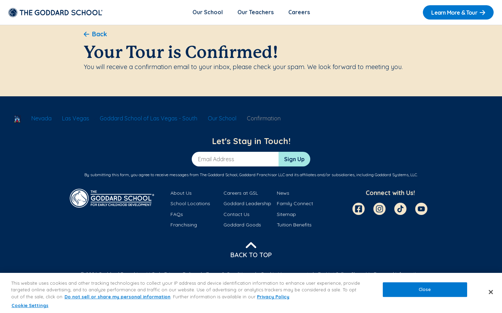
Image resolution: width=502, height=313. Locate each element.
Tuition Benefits (294, 225)
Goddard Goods (242, 225)
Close (425, 289)
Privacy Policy (273, 296)
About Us (181, 194)
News (283, 194)
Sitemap (286, 214)
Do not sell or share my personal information (117, 296)
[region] (251, 293)
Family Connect (295, 204)
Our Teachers (255, 12)
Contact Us (236, 214)
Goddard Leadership (247, 204)
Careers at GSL (240, 194)
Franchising (183, 225)
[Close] (491, 292)
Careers (299, 12)
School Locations (190, 204)
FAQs (176, 214)
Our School (207, 12)
